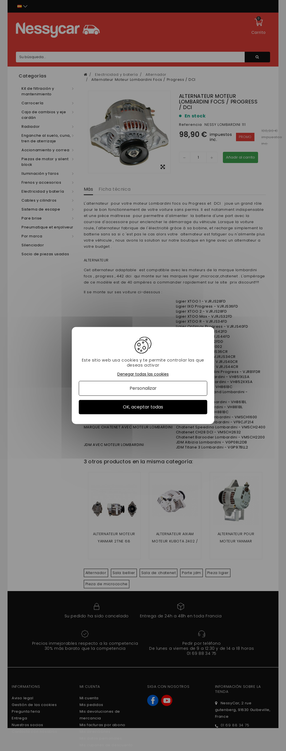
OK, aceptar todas (143, 407)
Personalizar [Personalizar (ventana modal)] (143, 388)
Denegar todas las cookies (143, 374)
